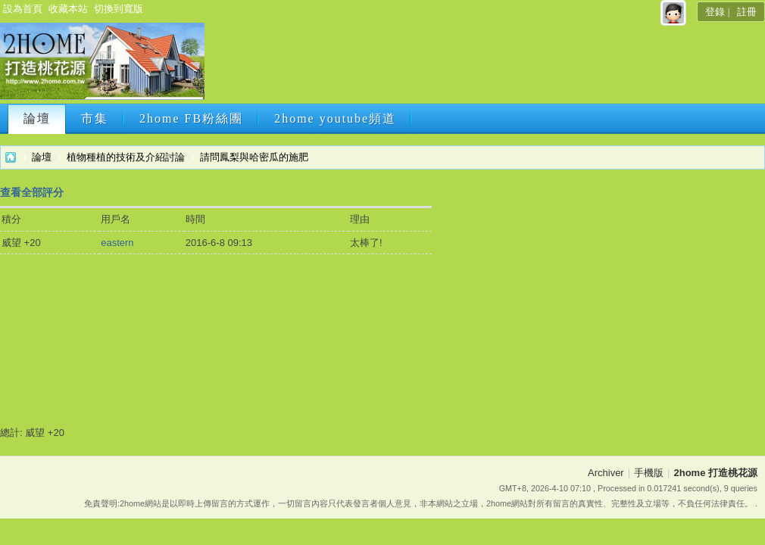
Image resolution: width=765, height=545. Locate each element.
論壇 (37, 118)
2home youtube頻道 (335, 118)
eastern (117, 242)
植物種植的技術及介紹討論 (126, 157)
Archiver (606, 472)
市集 (94, 118)
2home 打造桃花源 (11, 157)
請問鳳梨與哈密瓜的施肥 (254, 157)
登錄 (715, 11)
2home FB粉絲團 (191, 118)
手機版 (649, 472)
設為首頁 (22, 8)
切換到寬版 (118, 8)
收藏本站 (68, 8)
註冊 (747, 11)
